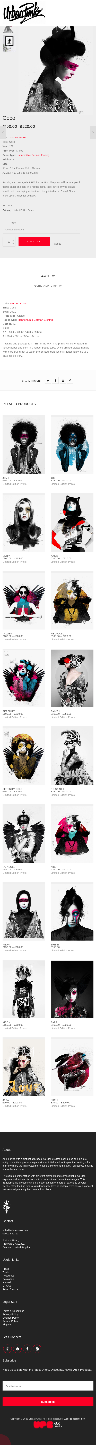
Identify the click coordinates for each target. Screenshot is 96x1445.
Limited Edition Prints (23, 210)
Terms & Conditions (13, 1311)
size (14, 223)
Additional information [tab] (48, 286)
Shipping (7, 1324)
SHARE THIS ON (31, 381)
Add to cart (34, 241)
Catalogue (8, 1279)
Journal (7, 1282)
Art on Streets (10, 1289)
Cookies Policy (11, 1317)
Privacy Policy (10, 1314)
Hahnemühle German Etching (33, 155)
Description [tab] (48, 276)
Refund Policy (10, 1321)
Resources (8, 1275)
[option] (56, 65)
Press (6, 1269)
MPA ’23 (7, 1285)
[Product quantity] (9, 242)
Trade (6, 1272)
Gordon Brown (18, 137)
